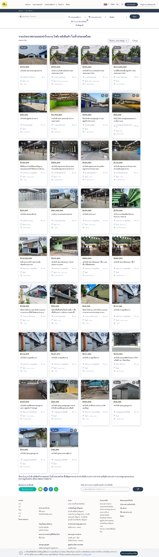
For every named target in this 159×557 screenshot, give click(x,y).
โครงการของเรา (23, 519)
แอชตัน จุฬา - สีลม (73, 538)
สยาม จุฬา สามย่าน (74, 534)
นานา (70, 500)
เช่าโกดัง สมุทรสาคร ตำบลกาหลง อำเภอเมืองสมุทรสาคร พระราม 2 (62, 169)
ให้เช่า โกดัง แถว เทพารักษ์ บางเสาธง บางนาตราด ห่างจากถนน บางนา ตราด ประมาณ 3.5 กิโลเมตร (95, 312)
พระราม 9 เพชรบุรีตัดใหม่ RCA (49, 534)
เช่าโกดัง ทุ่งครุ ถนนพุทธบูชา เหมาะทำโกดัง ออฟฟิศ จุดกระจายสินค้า (63, 408)
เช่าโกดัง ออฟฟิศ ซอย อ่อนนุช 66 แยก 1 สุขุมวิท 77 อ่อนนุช (31, 408)
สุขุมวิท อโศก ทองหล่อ (75, 545)
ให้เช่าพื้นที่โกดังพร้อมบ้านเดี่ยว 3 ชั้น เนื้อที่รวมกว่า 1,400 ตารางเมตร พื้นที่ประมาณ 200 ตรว (63, 312)
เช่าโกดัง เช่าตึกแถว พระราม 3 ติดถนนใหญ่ (94, 408)
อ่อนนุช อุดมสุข (44, 545)
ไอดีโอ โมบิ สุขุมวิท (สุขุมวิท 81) (48, 548)
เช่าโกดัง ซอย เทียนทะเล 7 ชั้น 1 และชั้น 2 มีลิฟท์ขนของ (95, 264)
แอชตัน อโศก (72, 548)
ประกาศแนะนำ (37, 4)
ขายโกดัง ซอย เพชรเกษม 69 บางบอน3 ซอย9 (62, 121)
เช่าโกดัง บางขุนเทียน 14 (122, 311)
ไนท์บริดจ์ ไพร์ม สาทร (45, 514)
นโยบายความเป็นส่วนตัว (127, 504)
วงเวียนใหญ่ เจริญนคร (75, 508)
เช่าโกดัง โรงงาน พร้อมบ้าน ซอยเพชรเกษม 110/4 (93, 73)
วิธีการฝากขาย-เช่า (126, 512)
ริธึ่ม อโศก (42, 538)
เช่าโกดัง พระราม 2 (89, 216)
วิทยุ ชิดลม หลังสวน (45, 524)
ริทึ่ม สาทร (42, 511)
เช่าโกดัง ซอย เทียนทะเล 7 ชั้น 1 (124, 263)
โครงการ (61, 4)
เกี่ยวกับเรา (123, 508)
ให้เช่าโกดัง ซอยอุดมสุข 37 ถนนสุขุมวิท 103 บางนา (93, 121)
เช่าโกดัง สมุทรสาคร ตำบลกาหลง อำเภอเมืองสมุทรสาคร (125, 169)
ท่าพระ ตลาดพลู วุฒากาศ (77, 524)
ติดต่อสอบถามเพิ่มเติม (26, 485)
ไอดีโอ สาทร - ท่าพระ (74, 527)
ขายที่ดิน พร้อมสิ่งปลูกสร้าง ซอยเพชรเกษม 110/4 (125, 73)
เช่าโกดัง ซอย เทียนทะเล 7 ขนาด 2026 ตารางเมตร (62, 264)
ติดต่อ (68, 4)
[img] (87, 20)
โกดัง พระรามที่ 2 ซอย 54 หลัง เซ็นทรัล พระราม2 (30, 264)
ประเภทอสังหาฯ (50, 4)
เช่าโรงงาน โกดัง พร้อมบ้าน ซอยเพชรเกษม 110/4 (62, 73)
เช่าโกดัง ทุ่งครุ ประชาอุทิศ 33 (61, 455)
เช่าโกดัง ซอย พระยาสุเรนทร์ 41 (31, 72)
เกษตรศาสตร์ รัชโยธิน (106, 507)
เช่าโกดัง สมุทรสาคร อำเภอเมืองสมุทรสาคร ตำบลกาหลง (93, 169)
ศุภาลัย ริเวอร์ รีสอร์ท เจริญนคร (77, 520)
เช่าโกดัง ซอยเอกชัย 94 (28, 216)
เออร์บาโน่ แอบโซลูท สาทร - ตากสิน (79, 514)
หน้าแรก (27, 4)
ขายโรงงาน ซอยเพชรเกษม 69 (61, 216)
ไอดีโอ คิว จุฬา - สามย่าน (75, 540)
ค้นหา (135, 17)
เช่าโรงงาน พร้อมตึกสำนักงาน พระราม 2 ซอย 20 (124, 217)
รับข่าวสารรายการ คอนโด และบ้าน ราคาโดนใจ (97, 485)
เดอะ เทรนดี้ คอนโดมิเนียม (76, 504)
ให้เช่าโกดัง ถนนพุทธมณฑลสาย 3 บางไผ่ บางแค (125, 121)
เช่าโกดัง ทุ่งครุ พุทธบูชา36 (123, 407)
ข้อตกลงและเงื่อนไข (126, 500)
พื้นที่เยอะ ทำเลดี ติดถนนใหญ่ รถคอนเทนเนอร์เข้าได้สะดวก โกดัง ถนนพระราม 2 (32, 169)
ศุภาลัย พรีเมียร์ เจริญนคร (76, 511)
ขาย (20, 504)
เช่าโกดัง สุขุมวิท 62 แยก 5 (29, 120)
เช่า (20, 507)
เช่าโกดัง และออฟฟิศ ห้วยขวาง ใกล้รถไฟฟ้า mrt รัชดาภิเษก (126, 360)
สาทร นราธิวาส (44, 508)
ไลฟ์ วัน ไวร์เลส (43, 530)
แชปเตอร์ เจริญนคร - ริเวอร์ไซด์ (77, 517)
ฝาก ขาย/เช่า (131, 4)
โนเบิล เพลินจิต (44, 527)
